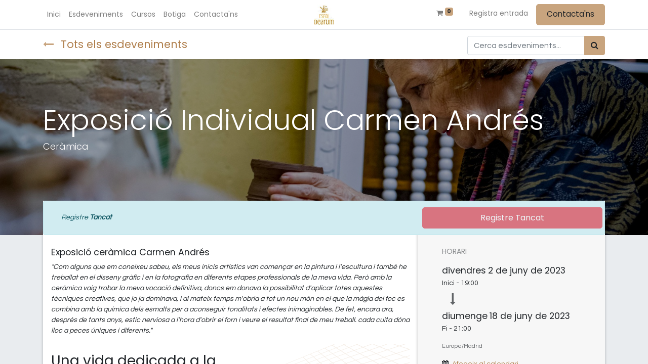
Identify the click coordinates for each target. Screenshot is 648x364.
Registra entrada (498, 13)
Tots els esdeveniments (115, 44)
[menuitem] (54, 14)
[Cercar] (594, 45)
